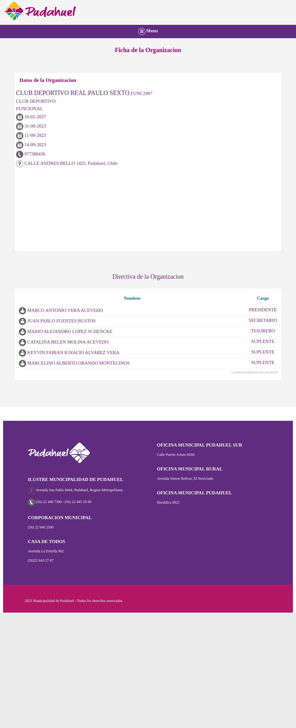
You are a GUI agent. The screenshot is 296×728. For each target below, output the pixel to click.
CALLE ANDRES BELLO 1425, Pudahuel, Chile (66, 163)
